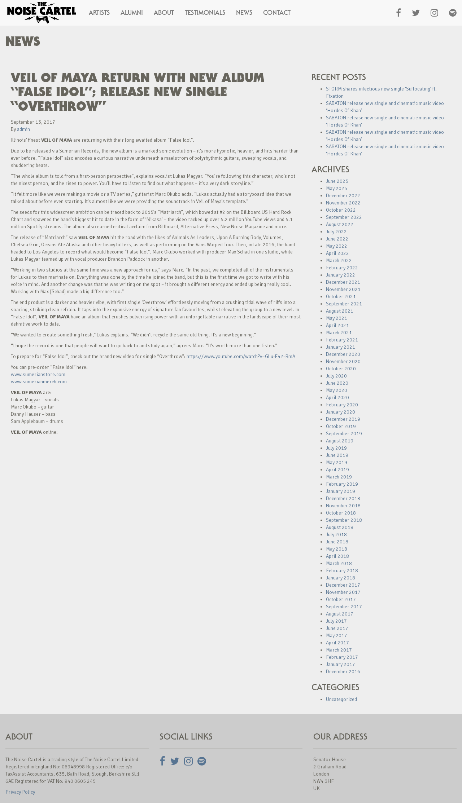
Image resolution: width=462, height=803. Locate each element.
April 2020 (337, 397)
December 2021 (343, 282)
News (244, 13)
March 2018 (339, 563)
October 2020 (341, 369)
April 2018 (337, 556)
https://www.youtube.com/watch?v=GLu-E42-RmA (241, 356)
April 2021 (337, 325)
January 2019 (340, 491)
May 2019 (336, 462)
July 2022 (336, 232)
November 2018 (343, 506)
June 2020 (337, 383)
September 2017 (344, 607)
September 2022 (344, 217)
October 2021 (341, 297)
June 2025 (337, 181)
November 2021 (343, 289)
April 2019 (337, 470)
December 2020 (343, 354)
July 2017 (336, 621)
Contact (277, 13)
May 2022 (336, 246)
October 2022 (341, 210)
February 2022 (342, 268)
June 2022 (337, 239)
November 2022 (343, 203)
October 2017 (341, 599)
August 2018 (339, 527)
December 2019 (343, 419)
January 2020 (340, 412)
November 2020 (343, 361)
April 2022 (337, 253)
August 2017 (339, 614)
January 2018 (340, 578)
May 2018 (336, 549)
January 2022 (340, 275)
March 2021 (339, 333)
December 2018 (343, 498)
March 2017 (339, 650)
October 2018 (341, 513)
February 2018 (342, 571)
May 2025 (336, 188)
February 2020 (342, 405)
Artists (99, 13)
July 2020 (336, 376)
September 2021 (344, 304)
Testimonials (205, 13)
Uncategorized (341, 699)
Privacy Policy (20, 792)
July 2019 (336, 448)
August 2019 (339, 441)
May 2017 (336, 635)
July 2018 (336, 534)
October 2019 (341, 426)
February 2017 (342, 657)
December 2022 (343, 196)
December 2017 (343, 585)
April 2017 (337, 643)
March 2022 (339, 260)
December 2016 (343, 672)
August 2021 (339, 311)
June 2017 (337, 628)
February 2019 (342, 484)
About (164, 13)
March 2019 (339, 477)
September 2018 (344, 520)
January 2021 (340, 347)
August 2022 (339, 224)
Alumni (132, 13)
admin (23, 129)
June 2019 (337, 455)
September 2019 (344, 434)
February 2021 (342, 340)
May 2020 (336, 390)
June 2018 (337, 542)
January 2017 (340, 664)
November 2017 (343, 592)
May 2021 (336, 318)
